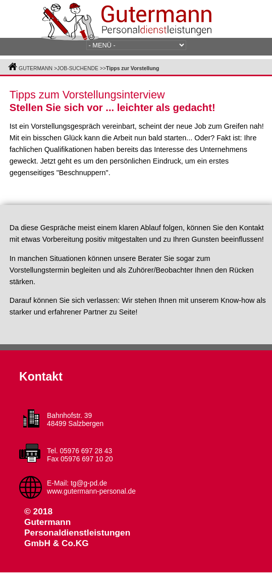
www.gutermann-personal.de (91, 491)
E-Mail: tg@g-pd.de (77, 483)
